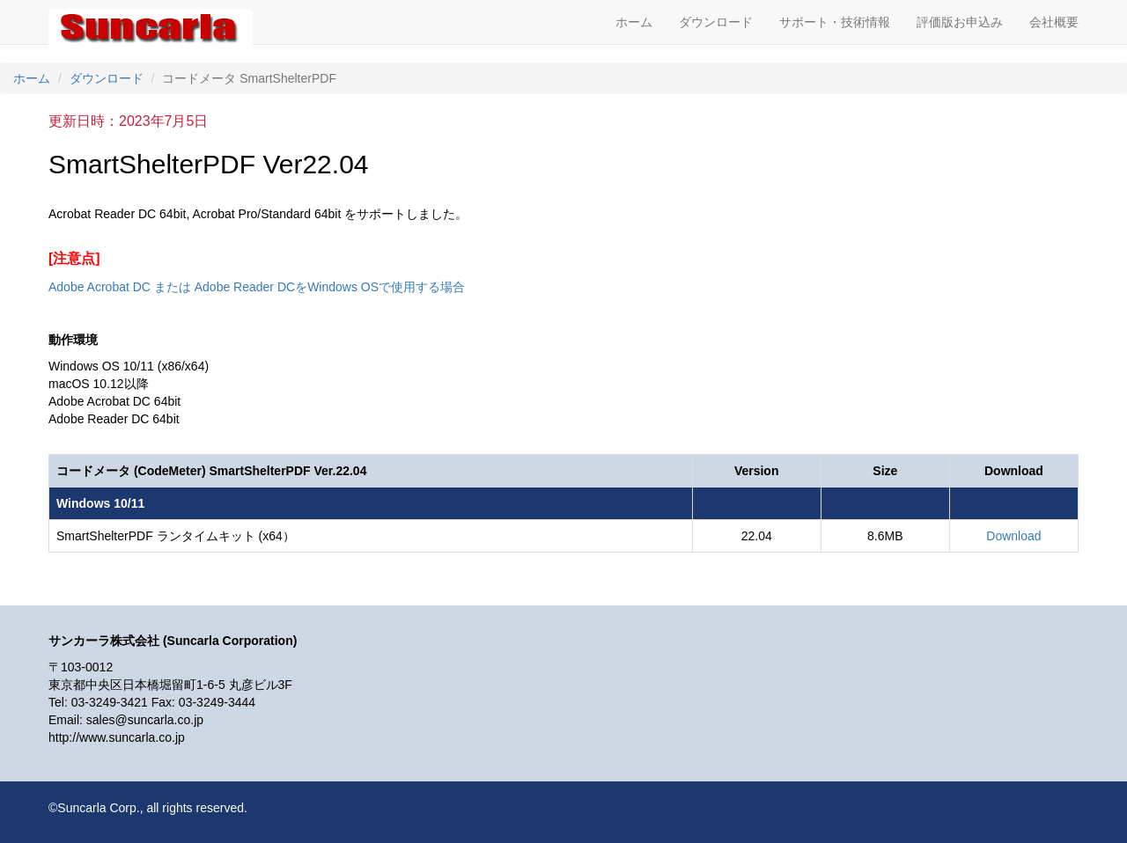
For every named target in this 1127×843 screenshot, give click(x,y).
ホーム (633, 22)
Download (1013, 536)
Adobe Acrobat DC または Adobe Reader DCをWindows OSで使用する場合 (256, 287)
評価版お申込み (960, 22)
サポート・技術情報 (834, 22)
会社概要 (1054, 22)
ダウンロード (716, 22)
